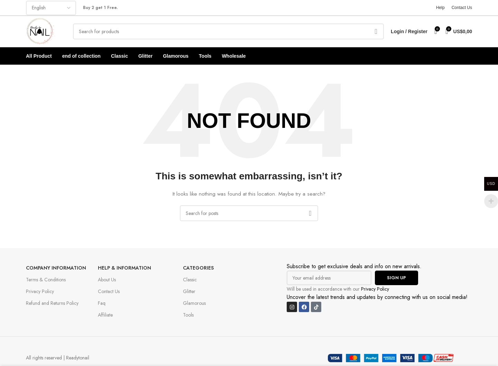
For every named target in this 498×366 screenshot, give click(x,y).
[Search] (228, 31)
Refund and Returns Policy (52, 303)
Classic (190, 279)
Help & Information (124, 267)
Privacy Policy (40, 291)
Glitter (189, 291)
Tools (188, 314)
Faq (101, 303)
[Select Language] (51, 8)
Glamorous (194, 303)
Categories (198, 267)
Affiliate (105, 314)
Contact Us (109, 291)
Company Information (56, 267)
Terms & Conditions (46, 279)
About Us (107, 279)
